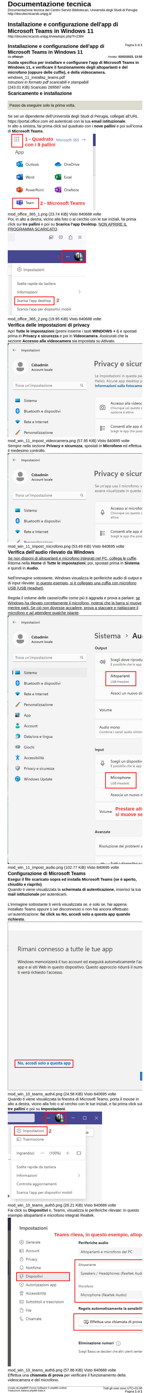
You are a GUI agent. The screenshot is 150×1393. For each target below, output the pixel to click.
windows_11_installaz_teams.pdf (36, 77)
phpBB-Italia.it (37, 1390)
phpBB (23, 1388)
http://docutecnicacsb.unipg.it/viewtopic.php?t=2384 (46, 36)
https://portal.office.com (28, 121)
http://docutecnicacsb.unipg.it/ (29, 14)
